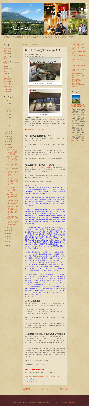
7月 (8, 147)
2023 (7, 109)
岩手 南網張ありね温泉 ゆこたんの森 (79, 105)
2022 (7, 111)
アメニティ (7, 89)
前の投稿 (64, 389)
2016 (7, 128)
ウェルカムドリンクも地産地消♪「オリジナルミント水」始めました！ (12, 181)
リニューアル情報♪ (12, 168)
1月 (8, 241)
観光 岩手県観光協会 (78, 84)
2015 (7, 131)
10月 (8, 139)
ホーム (45, 389)
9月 (8, 141)
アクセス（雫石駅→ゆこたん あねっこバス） (78, 61)
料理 (5, 66)
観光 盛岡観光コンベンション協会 (78, 80)
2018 (7, 123)
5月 (8, 230)
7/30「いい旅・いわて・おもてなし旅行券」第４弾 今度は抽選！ (13, 152)
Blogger (72, 402)
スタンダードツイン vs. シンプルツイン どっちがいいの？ (12, 159)
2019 (7, 120)
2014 (7, 245)
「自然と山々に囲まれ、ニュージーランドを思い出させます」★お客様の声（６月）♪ (12, 210)
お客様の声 (7, 53)
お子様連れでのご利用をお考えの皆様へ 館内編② (12, 202)
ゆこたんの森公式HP (78, 45)
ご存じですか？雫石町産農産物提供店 (12, 196)
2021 (7, 114)
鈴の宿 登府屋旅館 (49, 119)
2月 (8, 239)
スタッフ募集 (33, 381)
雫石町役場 (75, 86)
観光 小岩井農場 (77, 73)
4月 (8, 233)
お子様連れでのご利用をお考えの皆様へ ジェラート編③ (12, 173)
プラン (5, 76)
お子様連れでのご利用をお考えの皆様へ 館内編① (12, 222)
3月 (8, 236)
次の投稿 (26, 389)
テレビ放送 (7, 61)
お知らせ (6, 56)
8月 (8, 144)
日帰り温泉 (7, 79)
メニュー (6, 91)
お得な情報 (7, 81)
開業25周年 (7, 86)
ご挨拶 (5, 74)
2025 (7, 103)
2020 (7, 117)
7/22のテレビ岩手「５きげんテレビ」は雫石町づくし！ (12, 190)
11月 (8, 136)
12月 (8, 133)
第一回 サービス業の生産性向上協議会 (38, 167)
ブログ (5, 48)
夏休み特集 (7, 69)
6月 (8, 228)
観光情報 (6, 51)
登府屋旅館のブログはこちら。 (36, 129)
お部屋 (5, 63)
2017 (7, 125)
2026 (7, 101)
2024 (7, 106)
